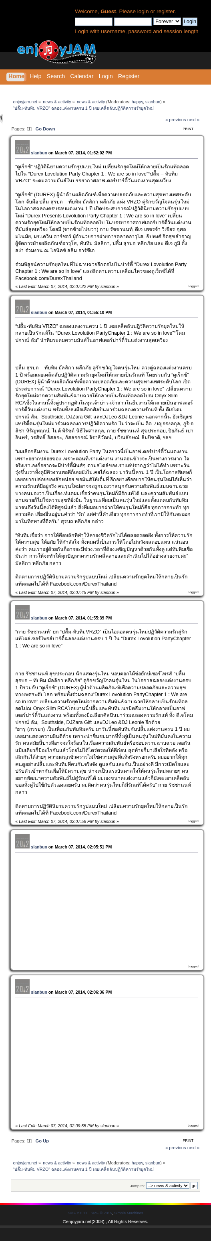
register (166, 11)
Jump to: (137, 1186)
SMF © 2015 (101, 1213)
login (143, 11)
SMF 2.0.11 (78, 1213)
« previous (175, 119)
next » (193, 119)
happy (137, 101)
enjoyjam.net (78, 1221)
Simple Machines (128, 1213)
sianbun (152, 101)
